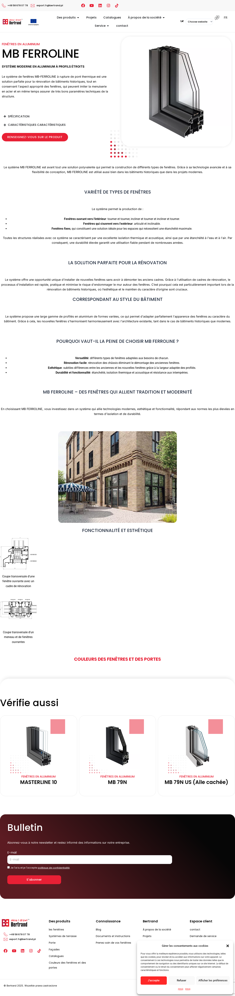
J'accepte (153, 980)
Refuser (181, 980)
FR (225, 17)
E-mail (12, 852)
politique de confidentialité (54, 867)
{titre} (180, 989)
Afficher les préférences (213, 980)
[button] (228, 946)
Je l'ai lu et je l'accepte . (40, 867)
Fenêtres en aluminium (21, 44)
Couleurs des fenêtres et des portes (117, 659)
